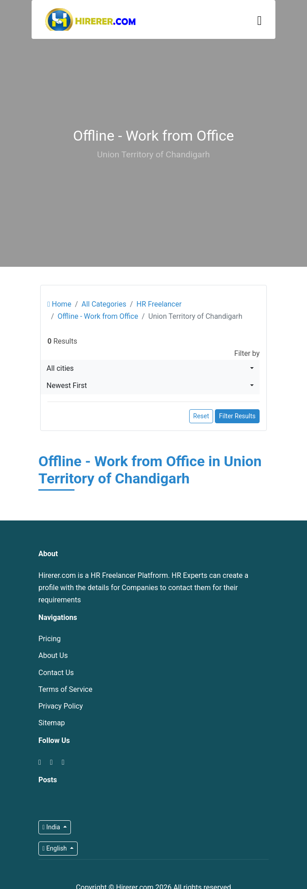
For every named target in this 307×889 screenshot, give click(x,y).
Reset (201, 416)
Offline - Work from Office (98, 316)
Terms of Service (65, 689)
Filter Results (237, 416)
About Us (53, 655)
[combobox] (150, 368)
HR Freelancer (158, 304)
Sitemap (51, 723)
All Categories (103, 304)
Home (59, 304)
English (55, 848)
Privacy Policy (60, 706)
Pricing (49, 638)
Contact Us (56, 672)
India (52, 827)
